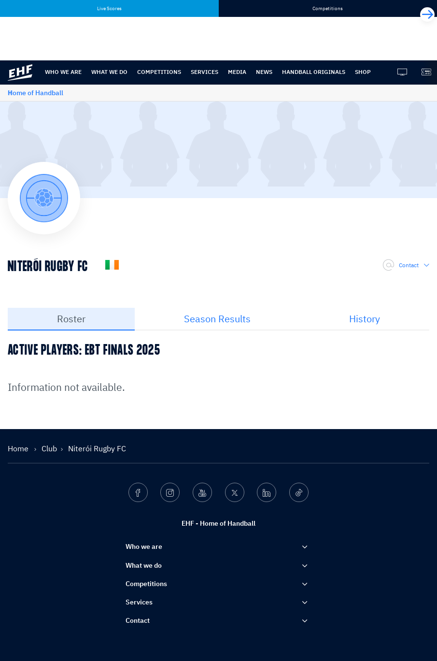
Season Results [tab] (217, 318)
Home (19, 448)
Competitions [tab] (327, 8)
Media (237, 71)
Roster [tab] (71, 318)
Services (204, 71)
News (264, 71)
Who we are (63, 71)
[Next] (427, 14)
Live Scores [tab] (109, 8)
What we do (109, 71)
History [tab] (364, 318)
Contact (405, 265)
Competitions (159, 71)
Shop (363, 71)
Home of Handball (35, 92)
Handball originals (313, 71)
